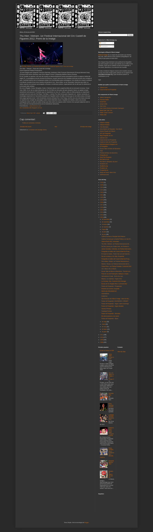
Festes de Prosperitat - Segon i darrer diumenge (115, 303)
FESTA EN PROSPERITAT (109, 291)
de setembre (105, 227)
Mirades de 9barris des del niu (111, 474)
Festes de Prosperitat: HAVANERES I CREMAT (114, 301)
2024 (101, 187)
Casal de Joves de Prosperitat (108, 142)
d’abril (104, 324)
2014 (101, 212)
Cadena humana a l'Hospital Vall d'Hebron (113, 236)
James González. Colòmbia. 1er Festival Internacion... (116, 249)
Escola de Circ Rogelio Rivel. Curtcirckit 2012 (114, 284)
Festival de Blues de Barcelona (108, 153)
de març (104, 326)
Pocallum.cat (103, 168)
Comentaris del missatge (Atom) (37, 129)
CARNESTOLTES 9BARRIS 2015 (111, 417)
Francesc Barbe (104, 99)
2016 (101, 207)
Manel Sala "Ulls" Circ (106, 110)
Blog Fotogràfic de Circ (106, 135)
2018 (101, 202)
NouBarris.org (104, 166)
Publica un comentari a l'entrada (31, 123)
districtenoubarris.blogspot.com (109, 144)
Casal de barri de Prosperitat (108, 140)
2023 (101, 190)
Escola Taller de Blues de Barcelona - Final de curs (115, 271)
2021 (101, 195)
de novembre (106, 222)
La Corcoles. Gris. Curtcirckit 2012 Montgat (113, 281)
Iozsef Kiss (103, 102)
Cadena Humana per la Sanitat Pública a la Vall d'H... (116, 239)
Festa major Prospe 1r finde (111, 356)
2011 (101, 334)
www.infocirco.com (35, 106)
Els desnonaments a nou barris (110, 316)
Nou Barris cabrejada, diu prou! (109, 161)
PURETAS (104, 296)
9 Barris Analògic (104, 122)
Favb (101, 151)
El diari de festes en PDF (107, 350)
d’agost (104, 229)
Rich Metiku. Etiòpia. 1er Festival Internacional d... (115, 261)
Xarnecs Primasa (106, 308)
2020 (101, 197)
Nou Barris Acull (104, 159)
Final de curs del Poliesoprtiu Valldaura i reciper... (115, 274)
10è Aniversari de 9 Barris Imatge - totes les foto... (115, 298)
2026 (101, 182)
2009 (101, 339)
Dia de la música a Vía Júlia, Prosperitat (112, 256)
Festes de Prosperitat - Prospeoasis (111, 286)
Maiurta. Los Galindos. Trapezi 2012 (111, 279)
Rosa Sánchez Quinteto (111, 405)
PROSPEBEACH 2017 (111, 462)
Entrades (102, 43)
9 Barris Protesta (104, 124)
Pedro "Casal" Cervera (106, 112)
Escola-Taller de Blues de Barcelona (110, 148)
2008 (101, 342)
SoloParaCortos (104, 174)
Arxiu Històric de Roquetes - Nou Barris (111, 129)
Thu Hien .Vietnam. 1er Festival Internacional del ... (115, 244)
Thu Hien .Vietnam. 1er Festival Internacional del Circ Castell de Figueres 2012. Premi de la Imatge (47, 66)
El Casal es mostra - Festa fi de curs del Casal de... (115, 254)
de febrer (104, 329)
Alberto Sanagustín (105, 97)
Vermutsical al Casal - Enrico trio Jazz (112, 276)
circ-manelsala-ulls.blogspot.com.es (31, 108)
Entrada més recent (25, 126)
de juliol (104, 232)
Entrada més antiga (85, 126)
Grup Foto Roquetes (105, 157)
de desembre (106, 219)
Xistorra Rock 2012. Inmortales (110, 241)
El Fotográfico (104, 146)
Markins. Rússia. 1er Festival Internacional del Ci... (115, 264)
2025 (101, 185)
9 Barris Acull (103, 87)
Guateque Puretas (106, 311)
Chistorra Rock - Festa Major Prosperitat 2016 (111, 431)
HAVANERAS (105, 293)
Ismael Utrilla (103, 104)
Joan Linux (103, 106)
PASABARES (111, 394)
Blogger (86, 522)
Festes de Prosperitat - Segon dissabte (112, 306)
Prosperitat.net (104, 170)
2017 (101, 205)
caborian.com (104, 138)
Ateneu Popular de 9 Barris (107, 131)
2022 (101, 192)
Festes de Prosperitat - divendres (110, 313)
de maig (104, 321)
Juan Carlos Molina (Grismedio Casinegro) (112, 108)
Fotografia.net (104, 155)
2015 (101, 210)
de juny (104, 234)
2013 (101, 215)
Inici (56, 126)
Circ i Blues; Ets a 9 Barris (108, 269)
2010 (101, 337)
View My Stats (122, 351)
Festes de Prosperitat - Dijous (109, 318)
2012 (101, 217)
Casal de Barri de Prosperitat (108, 89)
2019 (101, 200)
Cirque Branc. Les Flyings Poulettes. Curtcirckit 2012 (116, 266)
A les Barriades (104, 127)
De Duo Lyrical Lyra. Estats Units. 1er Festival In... (115, 246)
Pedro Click (103, 114)
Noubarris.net (104, 164)
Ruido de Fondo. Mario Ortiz (108, 172)
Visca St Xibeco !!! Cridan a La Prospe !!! (111, 376)
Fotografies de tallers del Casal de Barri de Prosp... (115, 251)
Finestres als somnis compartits (110, 288)
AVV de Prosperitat (105, 133)
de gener (104, 331)
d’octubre (104, 224)
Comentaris (103, 46)
